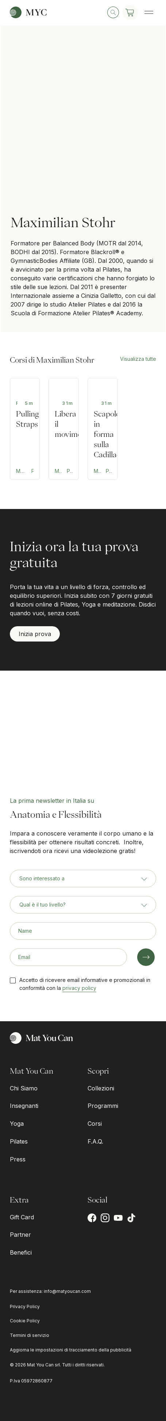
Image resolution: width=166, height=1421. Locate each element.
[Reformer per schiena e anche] (63, 429)
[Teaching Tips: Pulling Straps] (24, 429)
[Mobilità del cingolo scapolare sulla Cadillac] (102, 429)
